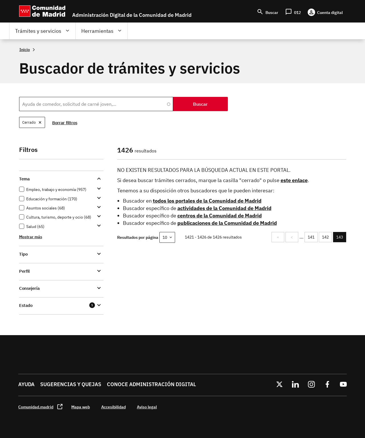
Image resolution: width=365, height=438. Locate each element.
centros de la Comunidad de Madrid (219, 215)
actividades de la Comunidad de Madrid (224, 208)
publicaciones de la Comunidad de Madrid (227, 223)
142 (326, 237)
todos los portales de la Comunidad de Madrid (207, 200)
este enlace (294, 180)
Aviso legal (147, 407)
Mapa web (80, 407)
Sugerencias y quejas (70, 384)
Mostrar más (30, 236)
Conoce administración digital (151, 384)
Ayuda (26, 384)
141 (312, 237)
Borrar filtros (65, 122)
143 (341, 238)
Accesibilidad (113, 407)
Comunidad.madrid (35, 407)
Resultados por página (137, 237)
